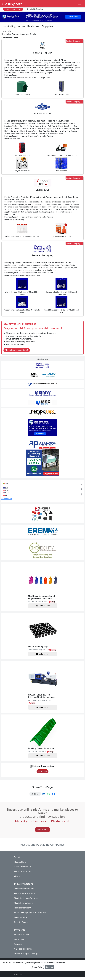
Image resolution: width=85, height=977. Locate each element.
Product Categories (13, 9)
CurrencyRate (6, 499)
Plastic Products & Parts (24, 893)
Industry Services (21, 922)
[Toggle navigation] (79, 3)
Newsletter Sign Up (22, 866)
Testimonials (19, 939)
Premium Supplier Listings (26, 953)
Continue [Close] (49, 967)
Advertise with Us (22, 934)
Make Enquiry (43, 606)
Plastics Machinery (22, 907)
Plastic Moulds (20, 917)
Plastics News (20, 862)
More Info (42, 829)
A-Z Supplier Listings (23, 949)
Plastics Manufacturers (24, 888)
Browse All (18, 944)
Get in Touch (42, 771)
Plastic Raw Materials (23, 903)
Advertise (18, 974)
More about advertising (16, 350)
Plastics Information (23, 871)
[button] (8, 31)
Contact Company (74, 41)
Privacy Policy (37, 967)
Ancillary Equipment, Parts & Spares (30, 912)
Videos (17, 876)
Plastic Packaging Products (26, 898)
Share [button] (35, 794)
